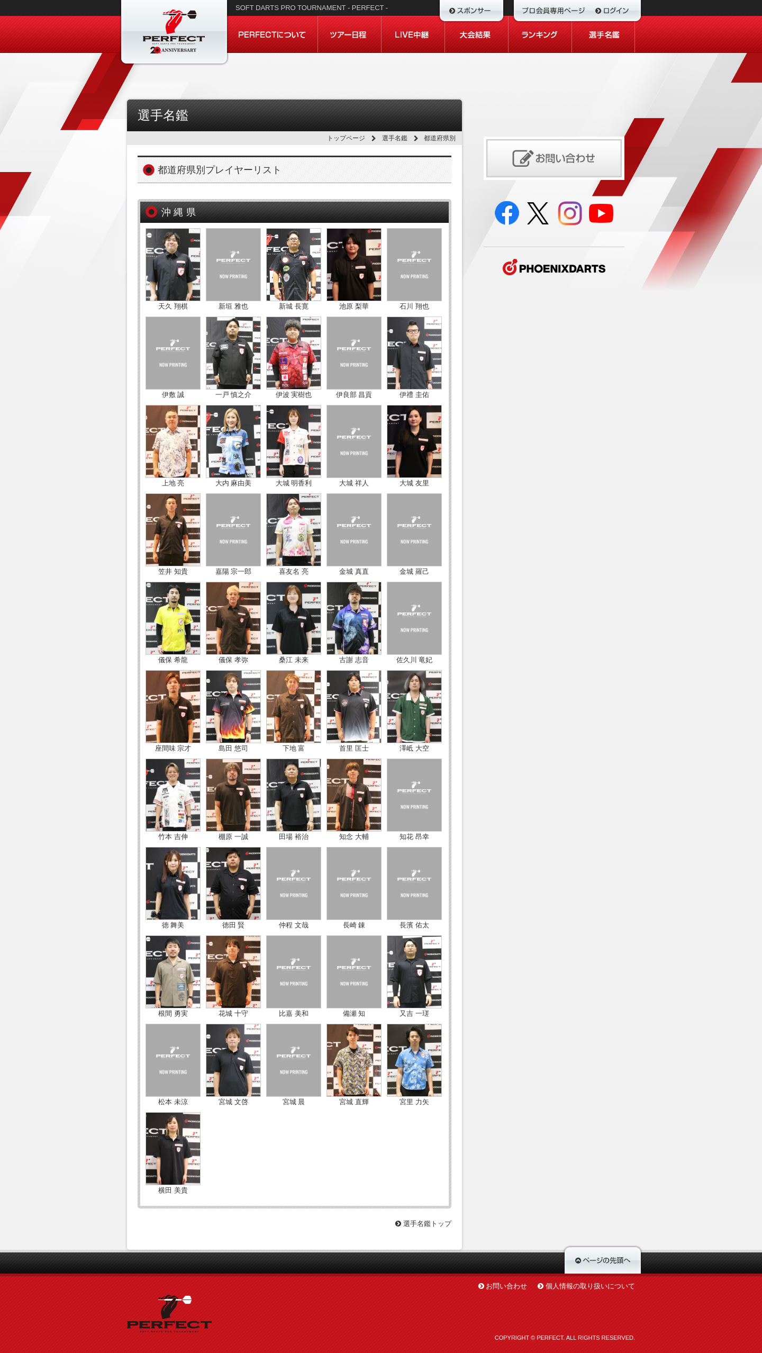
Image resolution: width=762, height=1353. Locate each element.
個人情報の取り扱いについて (590, 1286)
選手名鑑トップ (423, 1224)
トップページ (346, 138)
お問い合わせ (506, 1286)
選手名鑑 (394, 138)
